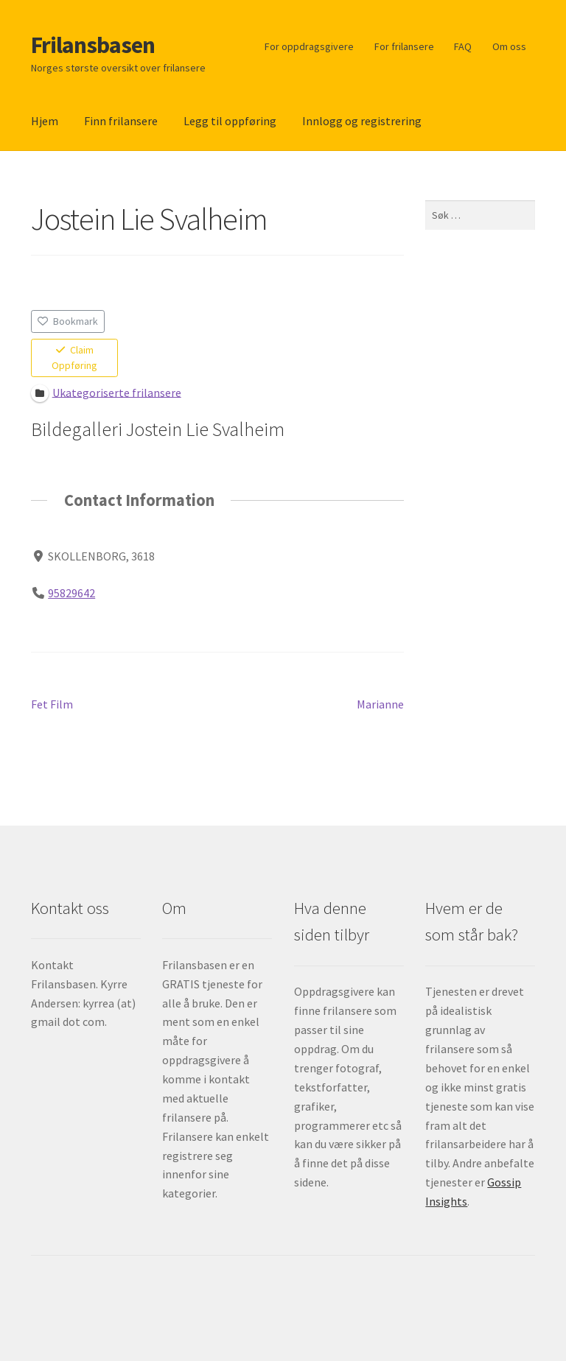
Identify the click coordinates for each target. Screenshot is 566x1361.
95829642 (71, 592)
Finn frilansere (121, 120)
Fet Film (52, 704)
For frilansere (404, 46)
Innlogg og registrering (362, 120)
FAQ (463, 46)
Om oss (509, 46)
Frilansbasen (93, 45)
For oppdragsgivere (309, 46)
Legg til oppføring (230, 120)
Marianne (380, 704)
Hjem (44, 120)
